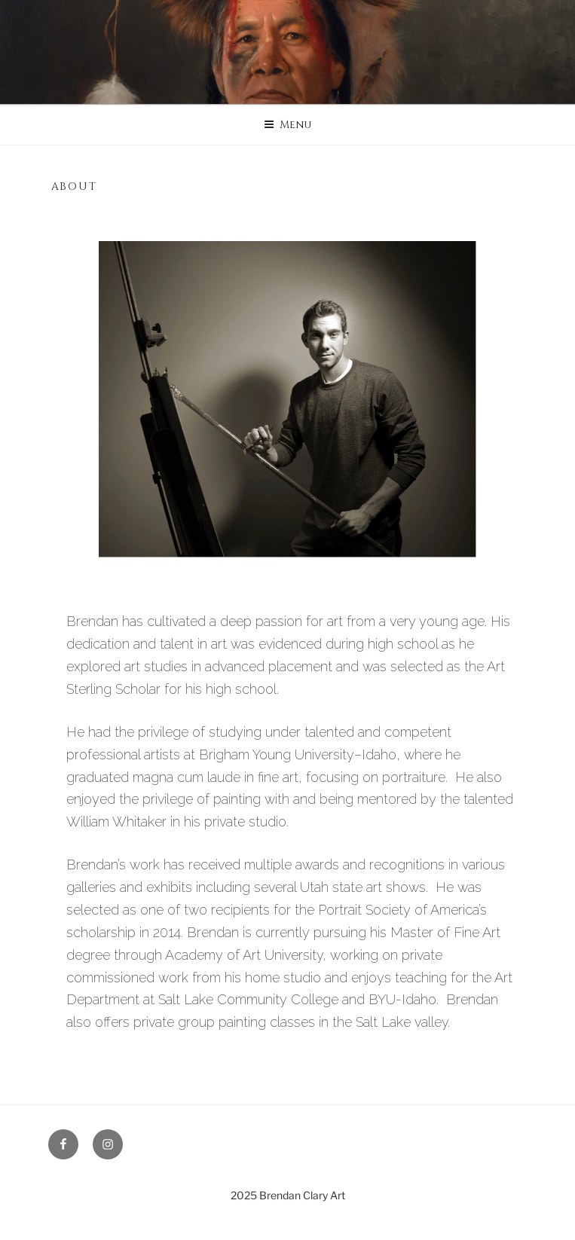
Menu (287, 125)
